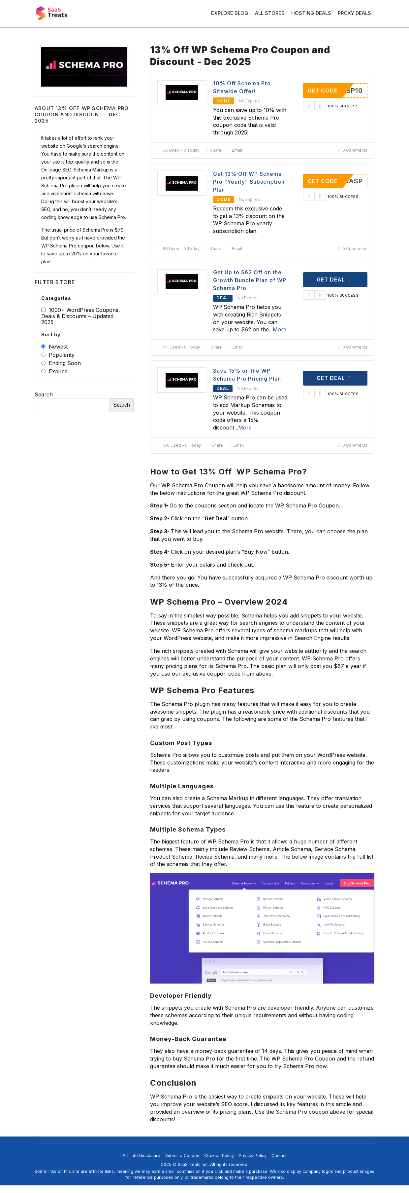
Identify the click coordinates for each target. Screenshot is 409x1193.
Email (234, 150)
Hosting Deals (311, 13)
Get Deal (335, 279)
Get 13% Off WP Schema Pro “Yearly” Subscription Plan (249, 181)
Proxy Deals (354, 13)
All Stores (270, 13)
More (279, 329)
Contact (279, 1155)
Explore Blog (229, 13)
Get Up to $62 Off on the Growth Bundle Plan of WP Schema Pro (249, 280)
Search (44, 394)
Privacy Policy (253, 1155)
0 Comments (352, 150)
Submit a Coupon (182, 1155)
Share (212, 150)
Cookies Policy (219, 1155)
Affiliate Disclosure (141, 1155)
